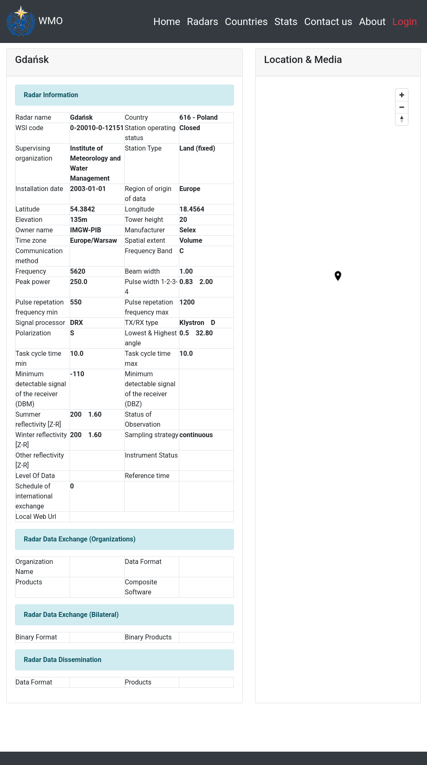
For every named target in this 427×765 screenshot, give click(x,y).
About (372, 22)
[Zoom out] (402, 107)
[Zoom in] (402, 95)
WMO (35, 21)
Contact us (328, 22)
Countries (246, 22)
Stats (285, 22)
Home (168, 21)
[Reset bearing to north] (402, 119)
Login (404, 22)
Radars (202, 22)
